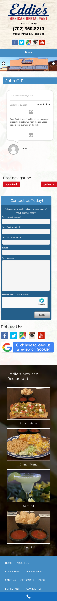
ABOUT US (23, 563)
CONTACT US (34, 588)
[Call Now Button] (28, 596)
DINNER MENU (34, 571)
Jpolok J (49, 184)
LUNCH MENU (13, 571)
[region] (28, 64)
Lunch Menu (28, 423)
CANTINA (10, 580)
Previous (4, 63)
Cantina (28, 505)
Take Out (28, 547)
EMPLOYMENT (13, 588)
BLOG (41, 580)
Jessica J (11, 184)
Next (53, 63)
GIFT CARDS (27, 580)
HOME (8, 563)
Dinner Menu (28, 464)
